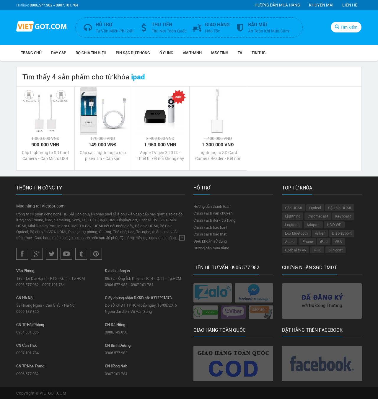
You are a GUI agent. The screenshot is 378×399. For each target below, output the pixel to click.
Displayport (341, 233)
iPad (324, 241)
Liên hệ (349, 5)
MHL (317, 250)
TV (240, 52)
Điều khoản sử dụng (210, 241)
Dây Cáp (58, 52)
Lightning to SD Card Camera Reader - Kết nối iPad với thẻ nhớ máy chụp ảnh (217, 155)
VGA (338, 241)
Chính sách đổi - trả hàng (214, 220)
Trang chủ (31, 52)
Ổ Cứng (166, 52)
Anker (320, 233)
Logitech (292, 224)
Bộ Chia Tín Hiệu (91, 52)
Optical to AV (295, 250)
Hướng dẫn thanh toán (211, 206)
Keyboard (343, 216)
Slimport (335, 250)
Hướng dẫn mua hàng (277, 5)
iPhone (307, 241)
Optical (315, 207)
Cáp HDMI (293, 207)
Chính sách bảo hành (210, 227)
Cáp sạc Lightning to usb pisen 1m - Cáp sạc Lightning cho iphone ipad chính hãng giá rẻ (103, 155)
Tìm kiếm (346, 27)
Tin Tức (258, 52)
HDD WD (334, 224)
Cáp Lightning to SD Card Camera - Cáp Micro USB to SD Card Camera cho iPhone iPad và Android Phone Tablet (45, 155)
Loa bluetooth (296, 233)
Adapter (313, 224)
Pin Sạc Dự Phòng (133, 52)
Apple (289, 241)
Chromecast (317, 216)
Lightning (292, 216)
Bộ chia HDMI (339, 207)
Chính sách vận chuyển (212, 213)
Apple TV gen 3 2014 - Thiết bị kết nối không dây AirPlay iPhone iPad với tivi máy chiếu (160, 155)
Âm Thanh (192, 52)
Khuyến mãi (321, 5)
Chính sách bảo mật (210, 234)
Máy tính (219, 52)
